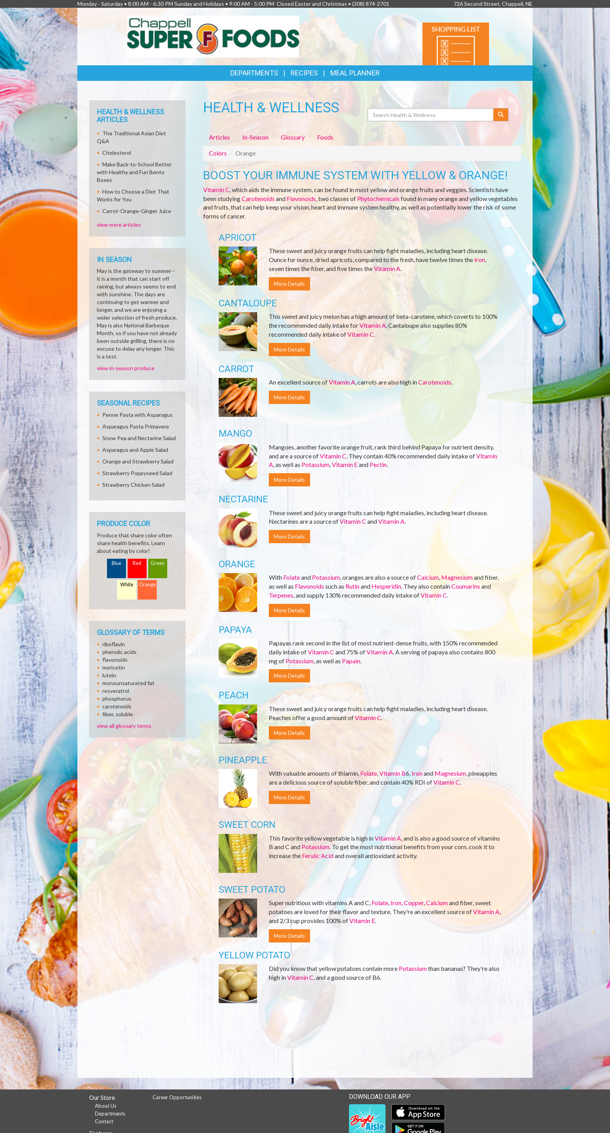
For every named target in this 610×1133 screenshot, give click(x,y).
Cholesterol (116, 152)
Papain (351, 660)
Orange (147, 584)
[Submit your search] (500, 114)
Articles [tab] (219, 137)
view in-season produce (125, 368)
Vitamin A (387, 268)
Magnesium (457, 577)
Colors (218, 153)
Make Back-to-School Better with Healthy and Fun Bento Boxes (134, 172)
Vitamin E (345, 464)
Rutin (352, 586)
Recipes (304, 73)
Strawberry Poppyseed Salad (137, 473)
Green (158, 563)
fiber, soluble (117, 714)
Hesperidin (386, 586)
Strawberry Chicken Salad (133, 484)
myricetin (113, 667)
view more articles (119, 224)
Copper (414, 902)
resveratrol (115, 690)
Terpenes (281, 595)
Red (137, 563)
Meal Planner (355, 73)
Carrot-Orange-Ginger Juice (136, 211)
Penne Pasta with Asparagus (137, 414)
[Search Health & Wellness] (431, 114)
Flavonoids (301, 198)
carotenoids (116, 706)
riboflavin (113, 644)
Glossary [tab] (293, 137)
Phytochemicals (378, 198)
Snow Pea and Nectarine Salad (139, 438)
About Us (105, 1106)
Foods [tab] (325, 137)
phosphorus (116, 698)
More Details (289, 283)
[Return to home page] (213, 35)
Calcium (428, 577)
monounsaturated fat (128, 683)
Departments (110, 1113)
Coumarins (465, 586)
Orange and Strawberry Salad (138, 461)
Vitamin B (392, 773)
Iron (479, 259)
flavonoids (115, 659)
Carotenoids (258, 198)
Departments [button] (254, 73)
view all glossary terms (124, 725)
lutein (109, 675)
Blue (116, 563)
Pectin (378, 464)
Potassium (315, 464)
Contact (104, 1121)
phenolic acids (119, 652)
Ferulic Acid (317, 855)
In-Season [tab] (255, 137)
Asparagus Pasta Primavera (135, 426)
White (126, 584)
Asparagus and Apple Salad (135, 449)
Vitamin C (216, 189)
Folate (291, 577)
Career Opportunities (177, 1097)
